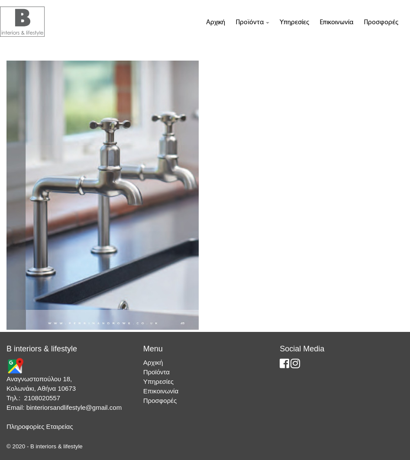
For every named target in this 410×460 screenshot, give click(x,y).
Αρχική (215, 22)
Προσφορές (381, 22)
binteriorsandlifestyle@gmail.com (74, 407)
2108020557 (42, 398)
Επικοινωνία (336, 22)
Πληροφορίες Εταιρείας (39, 426)
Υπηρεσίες (294, 22)
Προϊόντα (252, 22)
